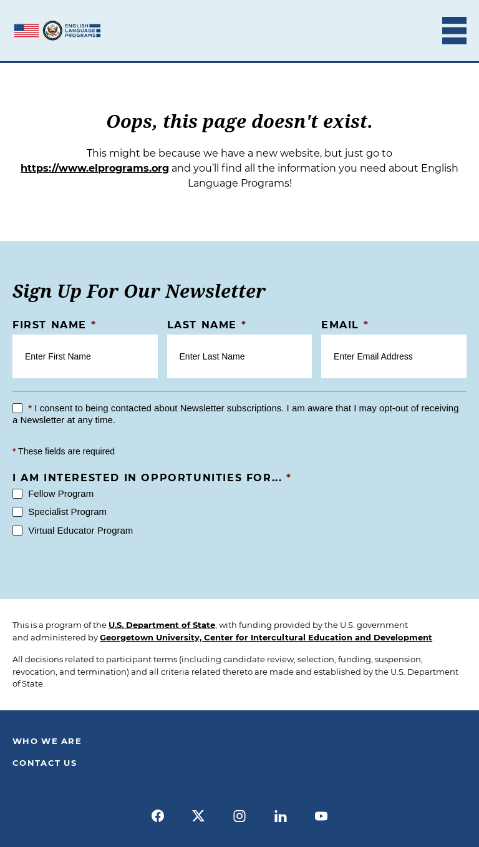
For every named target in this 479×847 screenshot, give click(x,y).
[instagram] (239, 816)
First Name (54, 325)
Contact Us (44, 763)
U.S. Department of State (162, 625)
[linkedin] (280, 816)
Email (345, 325)
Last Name (207, 325)
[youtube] (321, 816)
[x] (199, 816)
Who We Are (47, 741)
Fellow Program (53, 493)
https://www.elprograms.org (95, 168)
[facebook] (157, 816)
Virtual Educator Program (72, 530)
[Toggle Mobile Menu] (454, 30)
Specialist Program (59, 511)
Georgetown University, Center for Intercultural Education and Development (266, 637)
